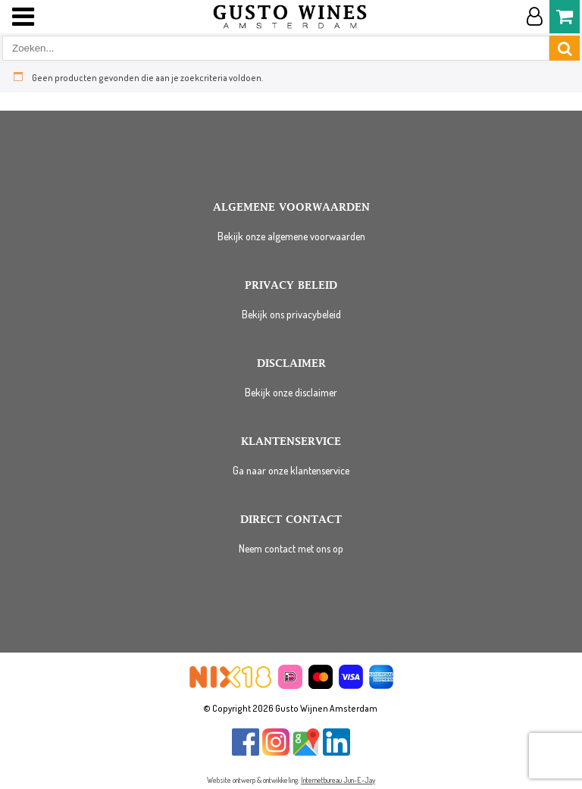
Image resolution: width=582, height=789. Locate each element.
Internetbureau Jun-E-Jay (338, 779)
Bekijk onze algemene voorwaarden (291, 236)
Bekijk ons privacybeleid (291, 314)
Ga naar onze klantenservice (291, 470)
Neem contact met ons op (291, 548)
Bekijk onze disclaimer (291, 392)
